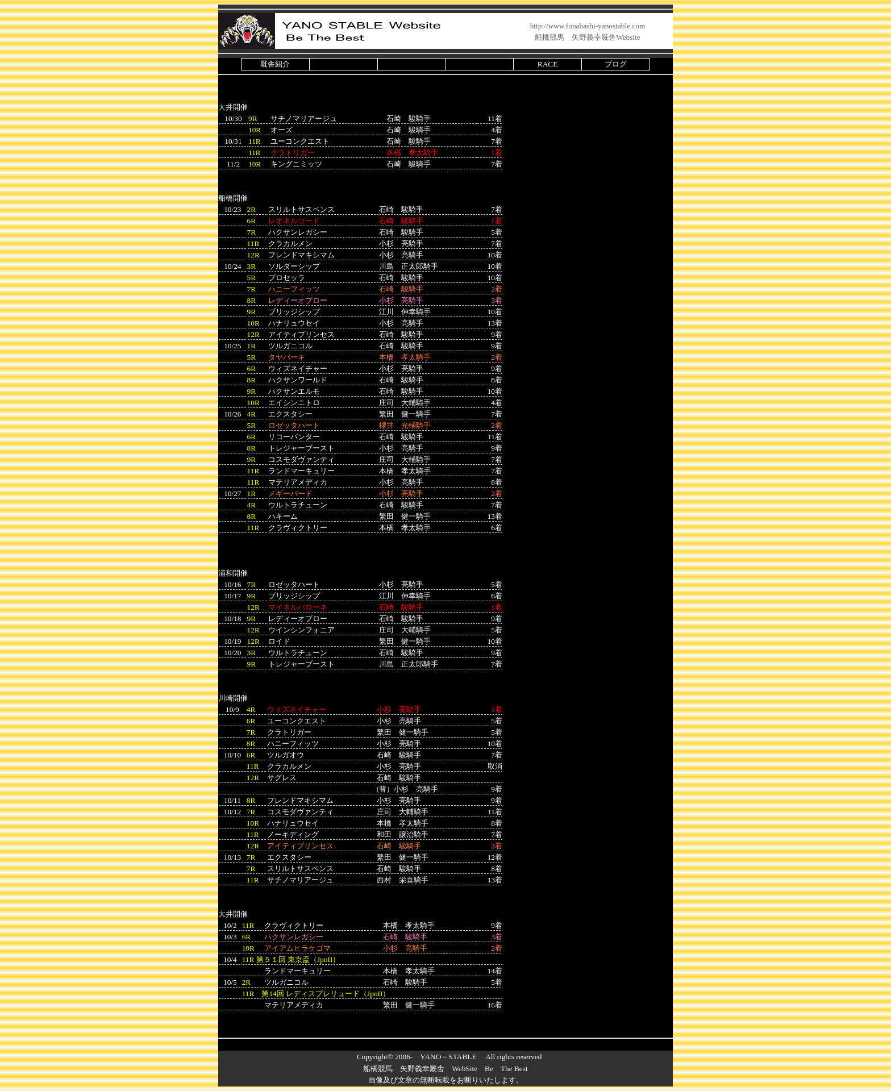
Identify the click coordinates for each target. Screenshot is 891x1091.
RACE (548, 64)
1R (251, 346)
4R (251, 414)
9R (252, 118)
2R (251, 209)
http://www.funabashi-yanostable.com (588, 26)
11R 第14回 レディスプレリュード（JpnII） (316, 993)
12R (253, 255)
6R (251, 220)
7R (251, 232)
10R (254, 130)
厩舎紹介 (275, 64)
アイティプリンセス (300, 846)
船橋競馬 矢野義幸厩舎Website (587, 37)
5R (251, 277)
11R (254, 141)
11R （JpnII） (291, 959)
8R (251, 300)
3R (251, 266)
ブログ (616, 64)
